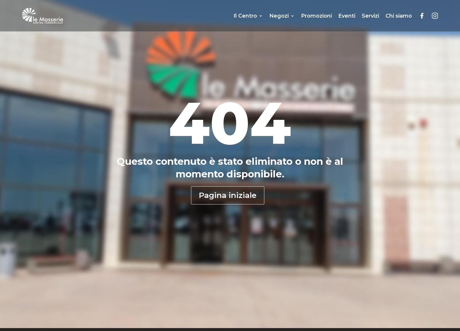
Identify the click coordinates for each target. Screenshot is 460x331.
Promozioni (316, 16)
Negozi (279, 16)
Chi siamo (398, 16)
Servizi (370, 16)
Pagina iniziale (227, 195)
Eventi (346, 16)
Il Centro (245, 16)
